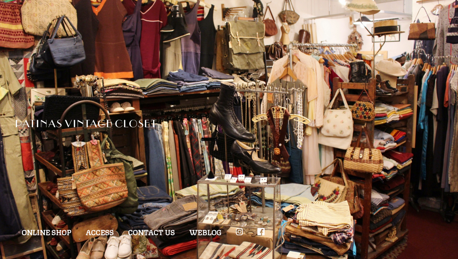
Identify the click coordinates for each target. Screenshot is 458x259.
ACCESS (100, 231)
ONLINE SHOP (46, 231)
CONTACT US (151, 231)
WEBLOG (205, 231)
